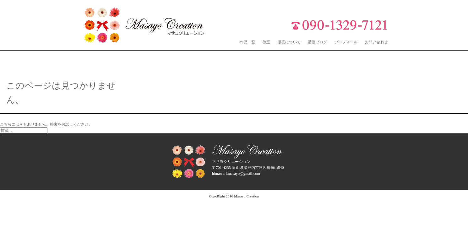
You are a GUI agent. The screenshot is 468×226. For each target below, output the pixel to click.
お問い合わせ (376, 42)
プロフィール (346, 42)
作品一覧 (247, 42)
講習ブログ (317, 42)
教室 (266, 42)
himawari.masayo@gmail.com (236, 173)
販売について (289, 42)
